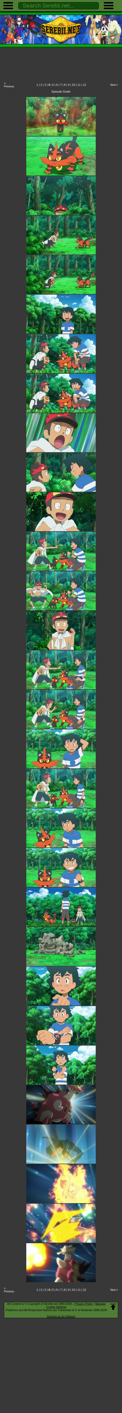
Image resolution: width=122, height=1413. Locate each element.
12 (84, 84)
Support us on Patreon (61, 1316)
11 (79, 84)
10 (73, 84)
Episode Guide (61, 91)
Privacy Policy (84, 1303)
